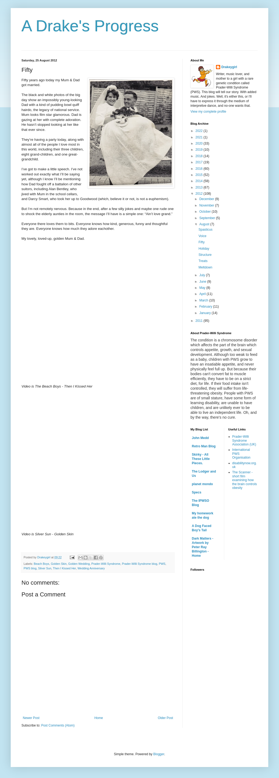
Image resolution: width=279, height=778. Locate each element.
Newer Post (31, 718)
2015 (200, 175)
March (204, 300)
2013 (200, 187)
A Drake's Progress (90, 26)
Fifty (202, 242)
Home (98, 718)
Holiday (204, 248)
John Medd (200, 438)
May (202, 288)
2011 (200, 321)
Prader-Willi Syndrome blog (139, 563)
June (203, 281)
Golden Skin (59, 563)
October (205, 211)
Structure (205, 255)
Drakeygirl (229, 67)
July (202, 275)
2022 (200, 131)
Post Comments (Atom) (58, 725)
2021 (200, 137)
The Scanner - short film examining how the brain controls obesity (244, 480)
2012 (200, 194)
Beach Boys (41, 563)
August (204, 224)
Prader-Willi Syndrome (105, 563)
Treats (203, 261)
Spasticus (205, 229)
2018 (200, 156)
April (203, 294)
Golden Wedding (79, 563)
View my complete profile (208, 111)
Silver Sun (44, 568)
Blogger (158, 754)
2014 (200, 181)
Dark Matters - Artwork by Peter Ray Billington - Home (202, 547)
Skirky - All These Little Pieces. (201, 459)
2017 (200, 162)
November (207, 205)
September (207, 218)
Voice (202, 236)
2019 (200, 150)
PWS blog (30, 568)
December (207, 199)
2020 (200, 143)
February (206, 306)
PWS (162, 563)
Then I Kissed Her (64, 568)
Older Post (165, 718)
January (205, 313)
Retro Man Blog (204, 446)
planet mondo (202, 484)
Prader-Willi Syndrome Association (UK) (244, 440)
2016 (200, 169)
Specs (196, 492)
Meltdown (205, 267)
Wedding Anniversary (91, 568)
